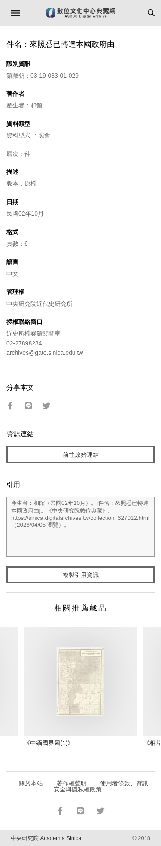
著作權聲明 (72, 783)
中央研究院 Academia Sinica (46, 838)
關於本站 (31, 783)
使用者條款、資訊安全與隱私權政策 (101, 786)
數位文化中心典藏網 (80, 13)
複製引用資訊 (81, 574)
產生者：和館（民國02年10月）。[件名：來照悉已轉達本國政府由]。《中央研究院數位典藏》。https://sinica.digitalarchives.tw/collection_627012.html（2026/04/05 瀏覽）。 (80, 527)
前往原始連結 (81, 454)
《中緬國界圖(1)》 (48, 742)
